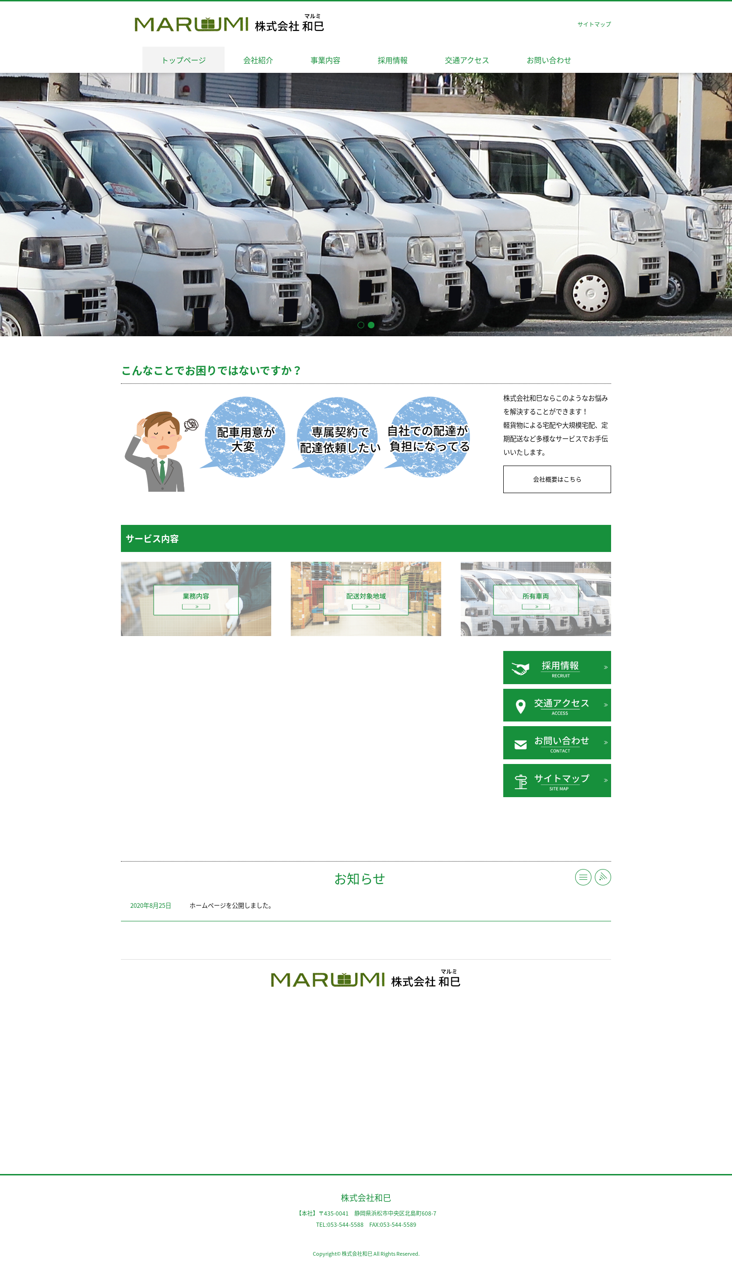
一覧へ (583, 877)
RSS (603, 877)
